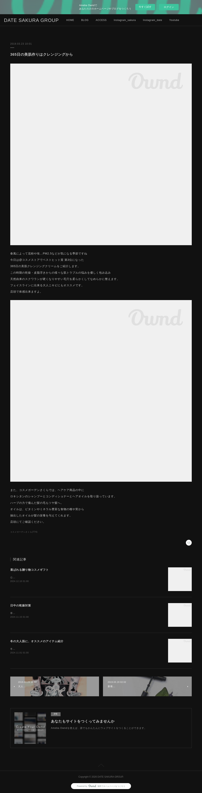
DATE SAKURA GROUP (31, 20)
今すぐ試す (145, 6)
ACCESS (101, 20)
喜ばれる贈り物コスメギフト (29, 569)
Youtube (174, 20)
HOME (70, 20)
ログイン (169, 7)
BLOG (85, 20)
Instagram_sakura (125, 20)
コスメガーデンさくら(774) (23, 532)
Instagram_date (152, 20)
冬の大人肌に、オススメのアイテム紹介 (37, 641)
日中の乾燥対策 (20, 605)
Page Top (101, 766)
